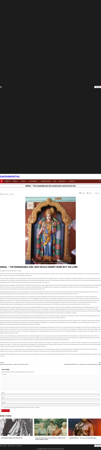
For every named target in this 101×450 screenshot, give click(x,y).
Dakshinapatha (10, 176)
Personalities (33, 181)
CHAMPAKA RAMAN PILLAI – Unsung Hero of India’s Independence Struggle (75, 363)
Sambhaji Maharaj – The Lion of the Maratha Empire (82, 438)
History (15, 181)
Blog (55, 181)
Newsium (55, 448)
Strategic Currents (46, 181)
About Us (7, 181)
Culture (23, 181)
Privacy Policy (3, 445)
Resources (62, 181)
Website (3, 402)
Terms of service (12, 445)
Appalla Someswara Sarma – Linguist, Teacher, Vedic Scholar (25, 363)
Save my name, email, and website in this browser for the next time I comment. (21, 407)
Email (3, 397)
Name (3, 392)
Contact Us (72, 181)
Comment (4, 374)
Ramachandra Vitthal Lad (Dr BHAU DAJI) (11, 438)
